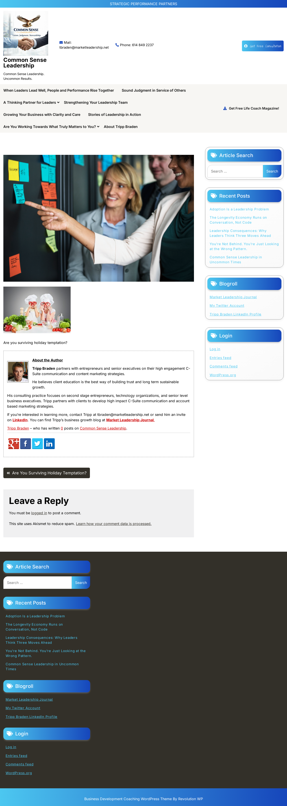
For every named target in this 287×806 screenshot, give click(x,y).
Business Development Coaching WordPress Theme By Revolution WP (143, 799)
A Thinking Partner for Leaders (29, 102)
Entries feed (220, 358)
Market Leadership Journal (233, 297)
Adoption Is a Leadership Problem (239, 209)
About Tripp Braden (121, 126)
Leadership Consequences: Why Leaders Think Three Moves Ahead (240, 233)
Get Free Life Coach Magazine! (251, 108)
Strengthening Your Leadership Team (96, 102)
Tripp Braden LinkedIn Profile (235, 314)
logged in (39, 513)
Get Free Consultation (262, 46)
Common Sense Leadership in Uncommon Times (236, 259)
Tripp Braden (18, 428)
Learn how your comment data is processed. (114, 523)
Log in (215, 349)
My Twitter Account (227, 305)
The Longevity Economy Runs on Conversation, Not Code (238, 220)
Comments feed (223, 366)
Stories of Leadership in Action (114, 114)
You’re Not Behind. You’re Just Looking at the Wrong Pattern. (244, 246)
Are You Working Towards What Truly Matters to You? (49, 126)
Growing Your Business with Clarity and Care (41, 114)
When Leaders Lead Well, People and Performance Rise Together (58, 90)
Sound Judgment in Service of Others (154, 90)
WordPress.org (223, 375)
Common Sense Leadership (25, 62)
